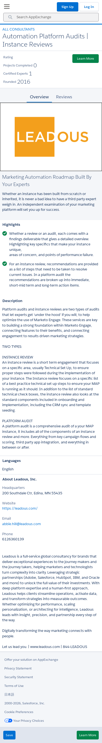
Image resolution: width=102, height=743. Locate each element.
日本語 (9, 694)
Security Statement (18, 677)
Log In (89, 6)
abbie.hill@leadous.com (21, 524)
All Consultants (18, 29)
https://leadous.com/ (20, 508)
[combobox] (51, 17)
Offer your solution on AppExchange (31, 659)
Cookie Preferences (18, 711)
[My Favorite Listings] (5, 7)
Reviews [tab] (64, 97)
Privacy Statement (18, 668)
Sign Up (67, 6)
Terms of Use (14, 685)
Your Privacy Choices (24, 720)
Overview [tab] (39, 97)
